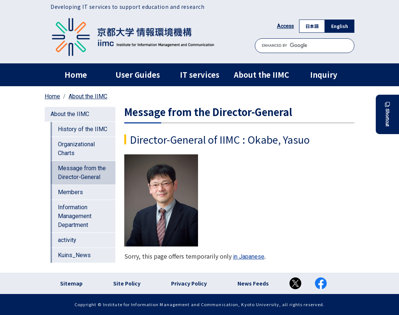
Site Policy (126, 283)
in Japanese (248, 256)
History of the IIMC (82, 129)
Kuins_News (74, 255)
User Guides (137, 74)
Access (285, 26)
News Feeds (253, 283)
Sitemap (71, 283)
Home (76, 74)
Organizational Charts (76, 149)
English (339, 26)
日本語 (312, 26)
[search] (304, 45)
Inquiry (323, 74)
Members (70, 192)
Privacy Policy (189, 283)
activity (67, 240)
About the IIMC (261, 74)
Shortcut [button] (387, 114)
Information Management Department (74, 216)
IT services (199, 74)
